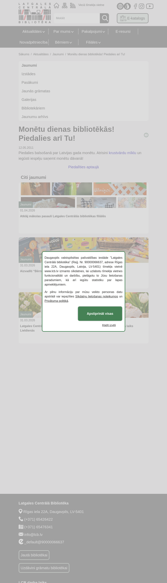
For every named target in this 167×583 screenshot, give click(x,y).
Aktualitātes (32, 31)
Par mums (61, 31)
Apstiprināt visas (100, 314)
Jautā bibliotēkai (34, 555)
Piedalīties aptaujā (83, 167)
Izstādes (28, 74)
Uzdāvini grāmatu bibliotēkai (44, 568)
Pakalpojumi (92, 31)
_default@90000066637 (44, 542)
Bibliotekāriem (33, 108)
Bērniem (62, 42)
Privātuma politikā (56, 300)
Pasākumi (30, 82)
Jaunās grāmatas (36, 91)
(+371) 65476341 (38, 527)
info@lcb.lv (33, 535)
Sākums (24, 54)
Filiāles (92, 42)
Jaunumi (58, 54)
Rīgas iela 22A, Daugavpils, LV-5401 (53, 512)
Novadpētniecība (33, 42)
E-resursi (123, 31)
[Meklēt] (76, 18)
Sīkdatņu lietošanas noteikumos (96, 296)
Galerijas (29, 100)
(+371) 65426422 (38, 519)
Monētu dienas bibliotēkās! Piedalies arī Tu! (96, 54)
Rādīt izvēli (109, 325)
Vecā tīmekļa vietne (91, 5)
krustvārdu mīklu (122, 153)
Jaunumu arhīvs (35, 117)
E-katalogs (132, 18)
